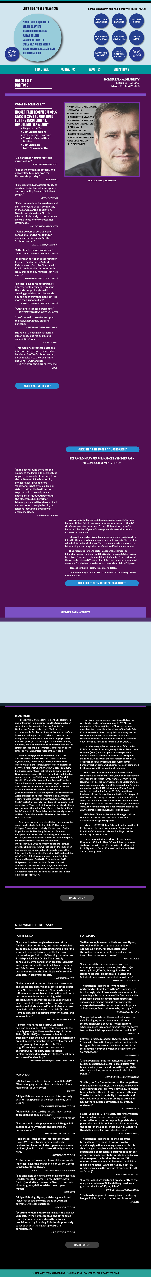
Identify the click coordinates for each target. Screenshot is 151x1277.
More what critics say (37, 386)
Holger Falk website (75, 612)
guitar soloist (136, 37)
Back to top (77, 897)
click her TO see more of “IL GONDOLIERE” (102, 449)
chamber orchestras (119, 37)
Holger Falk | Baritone (102, 180)
